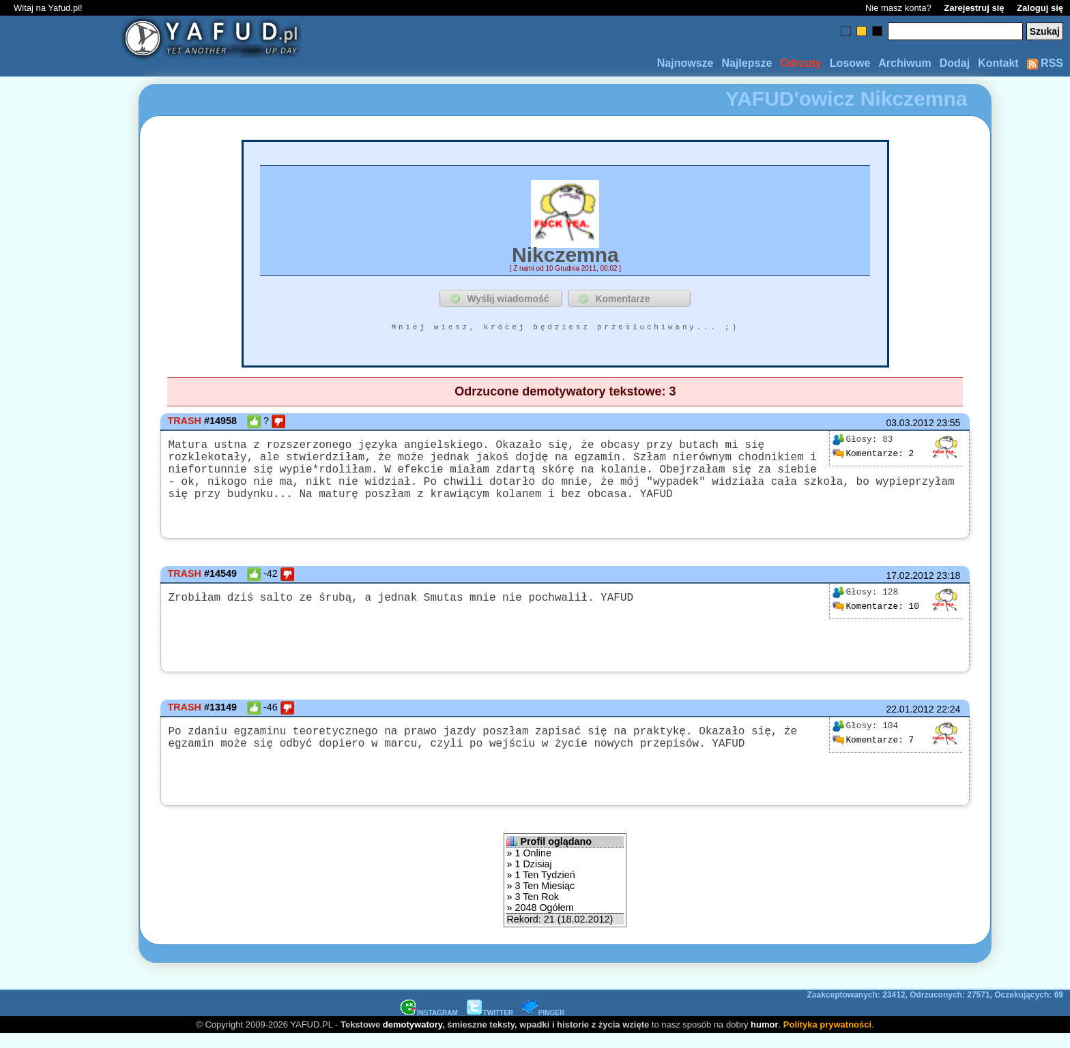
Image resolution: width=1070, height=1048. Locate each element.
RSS (1045, 63)
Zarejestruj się (974, 8)
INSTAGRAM (429, 1026)
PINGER (543, 1026)
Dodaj (955, 63)
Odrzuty (800, 63)
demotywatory (412, 1038)
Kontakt (998, 63)
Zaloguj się (1040, 8)
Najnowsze (685, 63)
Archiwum (904, 63)
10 (875, 620)
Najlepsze (746, 63)
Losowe (850, 63)
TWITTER (490, 1026)
